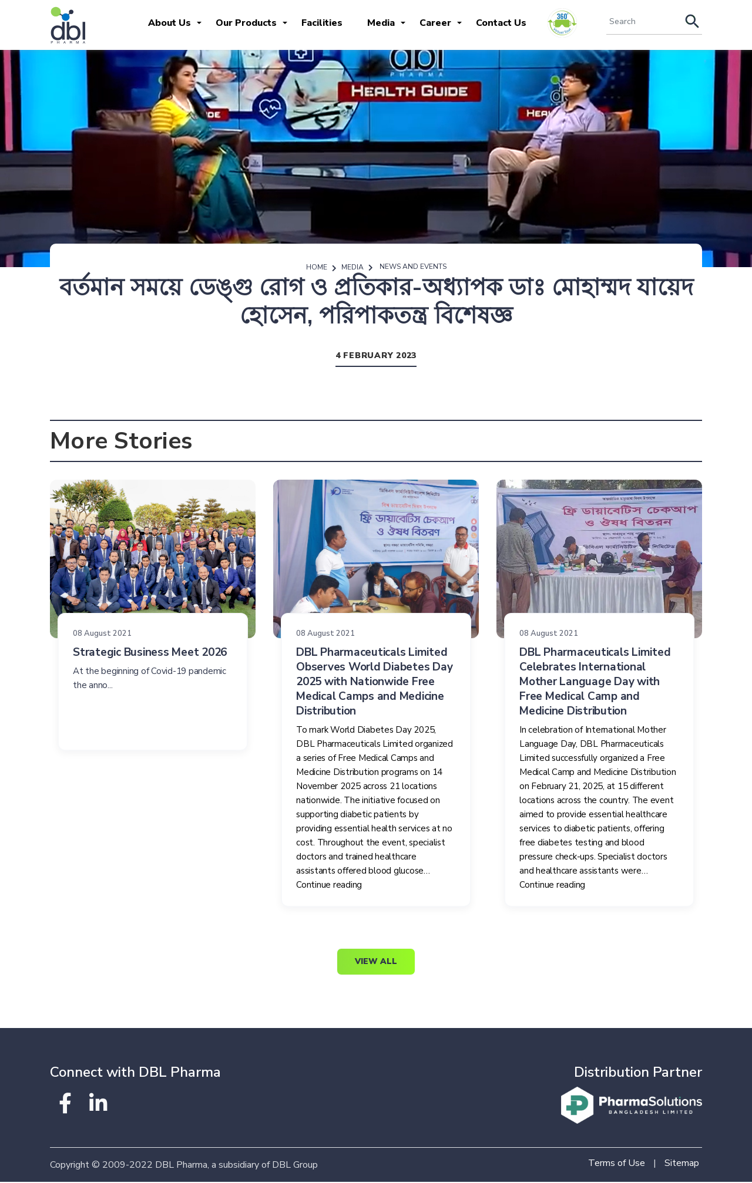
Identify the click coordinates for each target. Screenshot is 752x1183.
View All (376, 962)
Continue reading (329, 885)
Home (316, 267)
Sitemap (681, 1164)
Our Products (246, 22)
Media (381, 22)
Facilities (322, 22)
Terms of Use (616, 1164)
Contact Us (501, 22)
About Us (169, 22)
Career (435, 22)
